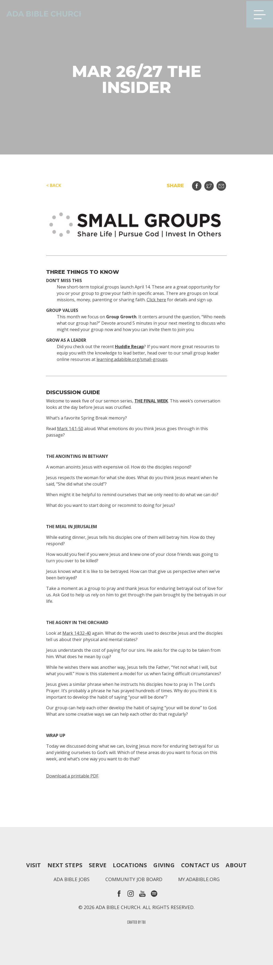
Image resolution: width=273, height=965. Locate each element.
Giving (163, 865)
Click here (156, 300)
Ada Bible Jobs (72, 879)
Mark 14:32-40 (76, 633)
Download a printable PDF (72, 776)
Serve (97, 865)
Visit (33, 865)
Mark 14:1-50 (70, 428)
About (236, 865)
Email (224, 184)
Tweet (212, 184)
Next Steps (64, 865)
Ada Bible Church (42, 13)
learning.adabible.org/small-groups (132, 359)
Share (200, 184)
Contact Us (200, 865)
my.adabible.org (199, 879)
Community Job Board (133, 879)
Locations (130, 865)
